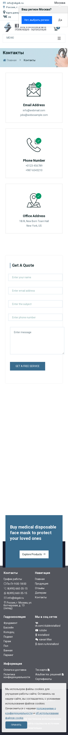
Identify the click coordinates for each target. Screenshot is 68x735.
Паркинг (8, 655)
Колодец (9, 632)
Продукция (41, 583)
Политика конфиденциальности (17, 676)
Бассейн (9, 627)
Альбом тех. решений (49, 674)
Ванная (8, 650)
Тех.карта (42, 669)
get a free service (28, 366)
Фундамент (10, 623)
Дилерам (40, 592)
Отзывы (39, 588)
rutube (41, 630)
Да (60, 19)
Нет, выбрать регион (36, 19)
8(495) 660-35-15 (16, 588)
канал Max (43, 639)
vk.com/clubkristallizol (47, 624)
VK (7, 17)
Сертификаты (43, 679)
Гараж (7, 641)
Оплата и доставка (15, 669)
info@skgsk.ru (13, 3)
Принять (16, 724)
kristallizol (42, 634)
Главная (10, 60)
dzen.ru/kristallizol (47, 644)
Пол (6, 645)
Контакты (41, 597)
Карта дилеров (12, 13)
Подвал (8, 636)
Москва (59, 3)
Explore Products (34, 554)
